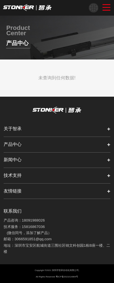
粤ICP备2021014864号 (67, 276)
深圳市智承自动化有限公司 (65, 270)
